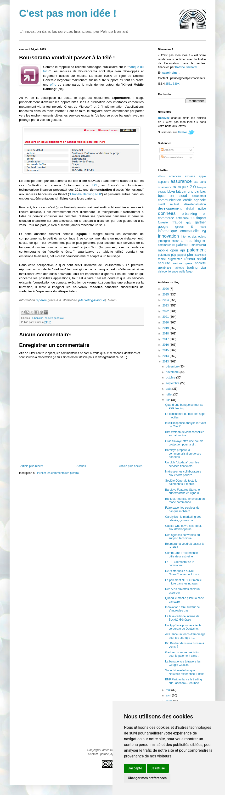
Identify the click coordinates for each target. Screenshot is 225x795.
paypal (181, 254)
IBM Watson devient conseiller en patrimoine (184, 433)
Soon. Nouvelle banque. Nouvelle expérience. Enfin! (184, 672)
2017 (166, 339)
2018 (166, 333)
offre (53, 84)
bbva (171, 191)
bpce (161, 196)
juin (168, 400)
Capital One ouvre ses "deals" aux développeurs (184, 527)
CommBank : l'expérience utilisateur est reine (181, 554)
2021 (166, 316)
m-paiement (181, 245)
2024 (166, 300)
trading (192, 267)
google (163, 226)
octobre (171, 377)
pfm (190, 254)
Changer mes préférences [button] (147, 778)
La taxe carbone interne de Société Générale (182, 618)
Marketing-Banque (92, 300)
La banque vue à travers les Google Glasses (183, 663)
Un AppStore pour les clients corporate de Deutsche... (183, 627)
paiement (196, 249)
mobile (163, 250)
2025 (166, 294)
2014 (166, 356)
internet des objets (193, 236)
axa (196, 181)
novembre (173, 372)
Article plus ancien (130, 466)
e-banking (37, 318)
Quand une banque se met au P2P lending (184, 406)
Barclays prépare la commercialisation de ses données (183, 453)
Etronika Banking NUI (85, 194)
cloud (183, 196)
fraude (177, 222)
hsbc (203, 226)
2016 (166, 344)
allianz (161, 176)
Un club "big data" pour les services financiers (182, 464)
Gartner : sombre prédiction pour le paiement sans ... (182, 654)
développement (169, 208)
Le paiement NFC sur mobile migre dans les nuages (183, 581)
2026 (166, 288)
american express (182, 176)
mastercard (198, 245)
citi (172, 196)
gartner (200, 222)
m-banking (193, 241)
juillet (169, 394)
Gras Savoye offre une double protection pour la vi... (184, 442)
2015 (166, 350)
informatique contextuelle (178, 231)
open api (177, 250)
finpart (201, 218)
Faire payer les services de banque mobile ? (182, 509)
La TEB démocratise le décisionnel (179, 563)
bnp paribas (196, 191)
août (169, 388)
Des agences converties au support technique (182, 536)
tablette (179, 267)
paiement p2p (167, 254)
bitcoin (181, 191)
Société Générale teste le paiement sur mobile (181, 482)
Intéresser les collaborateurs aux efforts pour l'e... (183, 473)
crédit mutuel (168, 204)
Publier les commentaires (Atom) (58, 473)
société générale (54, 318)
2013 (166, 361)
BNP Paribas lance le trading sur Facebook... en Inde (183, 681)
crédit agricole (194, 200)
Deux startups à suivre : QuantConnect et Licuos (182, 572)
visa (203, 267)
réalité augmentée (170, 259)
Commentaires (172, 157)
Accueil (81, 466)
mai (168, 690)
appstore (163, 181)
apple (202, 176)
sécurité (164, 263)
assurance (181, 181)
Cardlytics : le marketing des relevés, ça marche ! (183, 518)
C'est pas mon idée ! (68, 13)
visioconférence (168, 271)
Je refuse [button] (158, 768)
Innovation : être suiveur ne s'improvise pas (182, 609)
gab (188, 222)
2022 (166, 311)
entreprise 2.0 (185, 218)
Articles (167, 150)
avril (169, 695)
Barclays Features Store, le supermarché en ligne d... (183, 491)
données (167, 213)
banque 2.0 (184, 186)
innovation (168, 236)
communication (169, 200)
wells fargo (185, 271)
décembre (173, 366)
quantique (200, 254)
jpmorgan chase (168, 241)
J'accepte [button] (135, 768)
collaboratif (199, 196)
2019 (166, 328)
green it (184, 226)
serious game (182, 263)
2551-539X (172, 83)
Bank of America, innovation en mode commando (185, 500)
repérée (41, 300)
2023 (166, 305)
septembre (173, 383)
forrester (163, 222)
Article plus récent (31, 466)
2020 (166, 322)
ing (204, 231)
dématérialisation (195, 204)
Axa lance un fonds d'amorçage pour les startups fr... (185, 636)
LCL (95, 185)
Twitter (182, 132)
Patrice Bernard (186, 67)
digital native (196, 208)
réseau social (195, 259)
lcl (182, 241)
